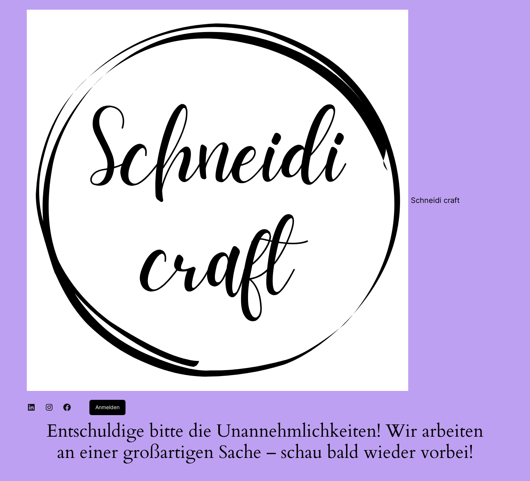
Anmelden (107, 407)
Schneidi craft (435, 200)
